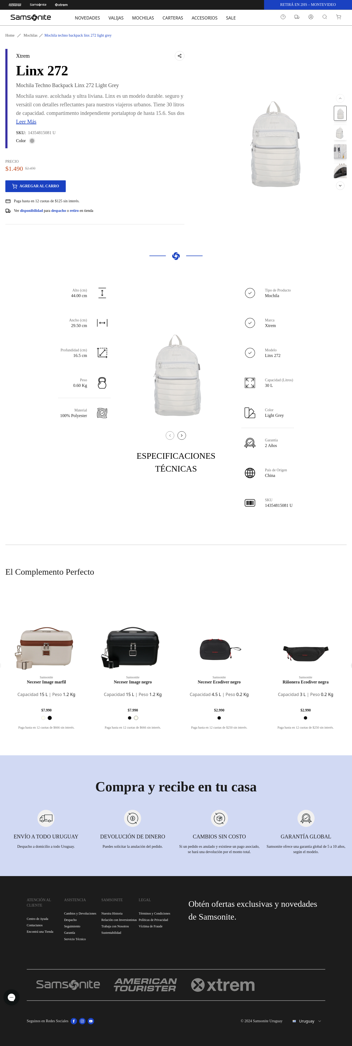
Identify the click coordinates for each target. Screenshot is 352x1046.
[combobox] (306, 1021)
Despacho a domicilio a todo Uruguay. (46, 847)
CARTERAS (173, 18)
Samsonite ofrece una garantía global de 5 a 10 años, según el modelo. (306, 849)
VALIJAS (116, 18)
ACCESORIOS (205, 18)
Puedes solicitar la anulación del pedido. (133, 847)
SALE (231, 18)
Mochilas (30, 35)
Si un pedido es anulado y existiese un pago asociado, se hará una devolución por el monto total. (219, 849)
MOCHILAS (143, 18)
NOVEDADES (87, 18)
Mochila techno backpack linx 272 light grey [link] (77, 35)
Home (9, 35)
